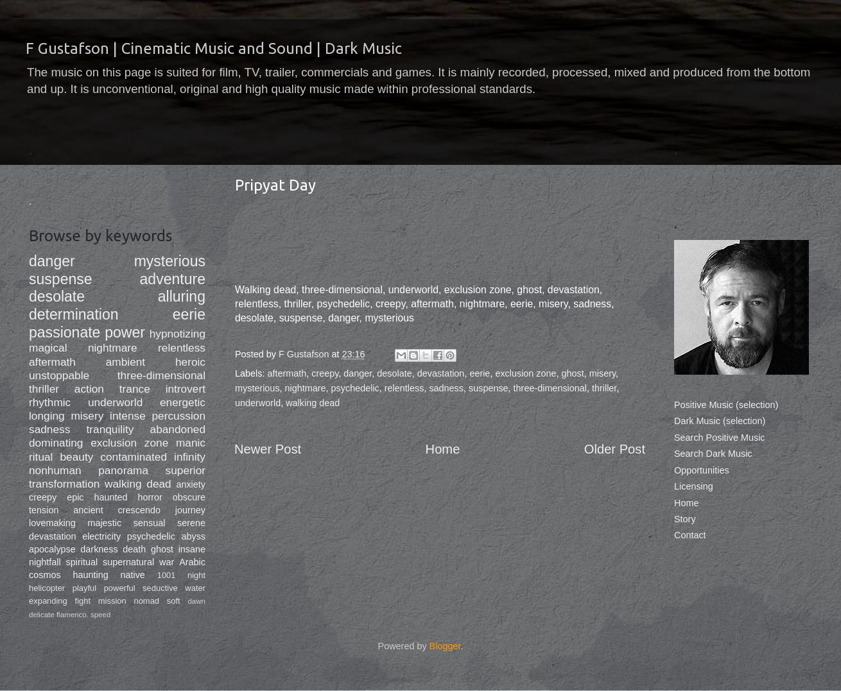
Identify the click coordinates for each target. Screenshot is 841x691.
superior (185, 470)
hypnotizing (177, 333)
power (125, 332)
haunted (111, 497)
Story (685, 519)
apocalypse (52, 549)
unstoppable (59, 375)
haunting (90, 575)
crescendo (139, 510)
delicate (42, 614)
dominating (56, 442)
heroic (190, 361)
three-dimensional (550, 388)
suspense (488, 388)
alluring (181, 296)
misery (602, 373)
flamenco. (72, 614)
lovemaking (52, 523)
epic (75, 497)
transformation (64, 483)
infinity (189, 456)
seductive (160, 588)
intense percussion (157, 415)
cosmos (45, 575)
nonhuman (55, 470)
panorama (123, 470)
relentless (404, 388)
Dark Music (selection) (719, 421)
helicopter (47, 588)
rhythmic (50, 402)
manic (190, 442)
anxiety (190, 484)
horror (150, 497)
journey (190, 510)
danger (357, 373)
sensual (150, 523)
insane (191, 549)
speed (100, 614)
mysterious (257, 388)
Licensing (693, 486)
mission (112, 601)
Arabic (192, 562)
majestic (104, 523)
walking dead (313, 403)
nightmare (305, 388)
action (89, 388)
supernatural (128, 562)
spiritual (82, 562)
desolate (394, 373)
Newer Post (267, 449)
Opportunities (701, 470)
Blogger (445, 646)
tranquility (110, 429)
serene (191, 523)
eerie (479, 373)
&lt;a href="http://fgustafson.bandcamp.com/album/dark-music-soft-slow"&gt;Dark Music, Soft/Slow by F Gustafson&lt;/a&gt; (440, 243)
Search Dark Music (713, 453)
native (132, 575)
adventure (172, 279)
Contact (690, 535)
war (166, 562)
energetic (182, 402)
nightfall (45, 562)
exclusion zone (525, 373)
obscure (189, 497)
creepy (324, 373)
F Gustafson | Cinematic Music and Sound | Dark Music (214, 48)
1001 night (181, 575)
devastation (441, 373)
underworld (258, 403)
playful (84, 588)
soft (173, 601)
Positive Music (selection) (726, 405)
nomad (146, 601)
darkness (98, 549)
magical (48, 347)
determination (74, 314)
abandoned (177, 429)
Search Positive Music (719, 437)
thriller (604, 388)
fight (83, 601)
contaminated (133, 456)
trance (134, 388)
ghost (573, 373)
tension (43, 510)
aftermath (286, 373)
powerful (119, 588)
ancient (88, 510)
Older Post (614, 449)
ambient (125, 361)
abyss (193, 536)
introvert (185, 388)
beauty (76, 456)
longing (47, 415)
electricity (101, 536)
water (195, 588)
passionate (64, 332)
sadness (446, 388)
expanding (48, 601)
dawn (196, 601)
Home (443, 449)
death (134, 549)
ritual (41, 456)
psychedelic (355, 388)
